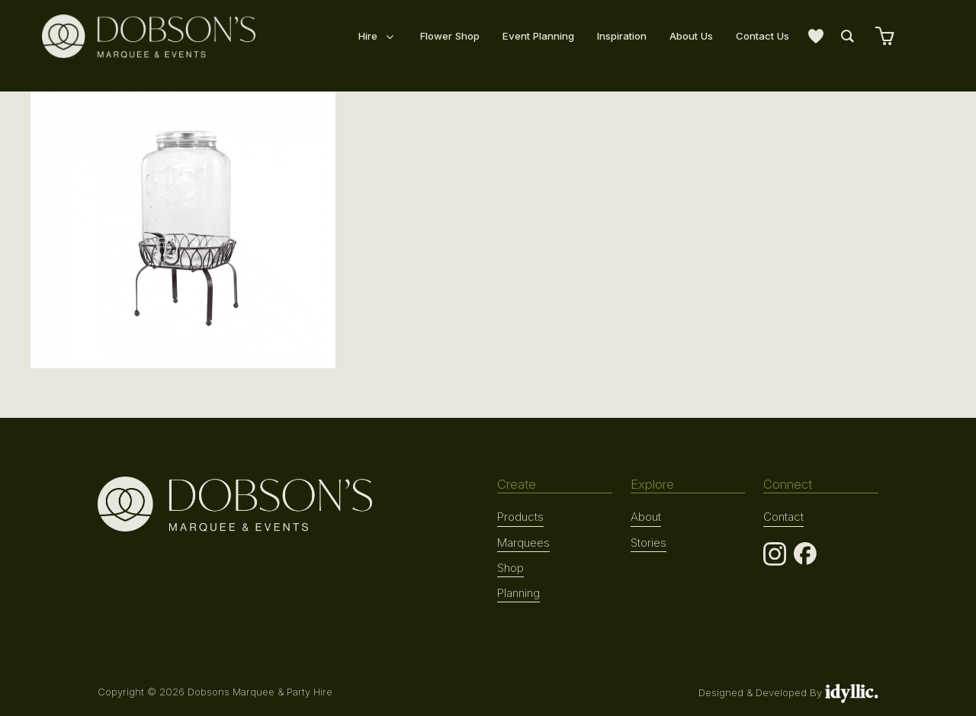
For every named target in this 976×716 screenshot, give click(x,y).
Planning (518, 591)
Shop (510, 566)
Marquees (523, 541)
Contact (783, 516)
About (646, 516)
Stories (648, 541)
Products (520, 516)
